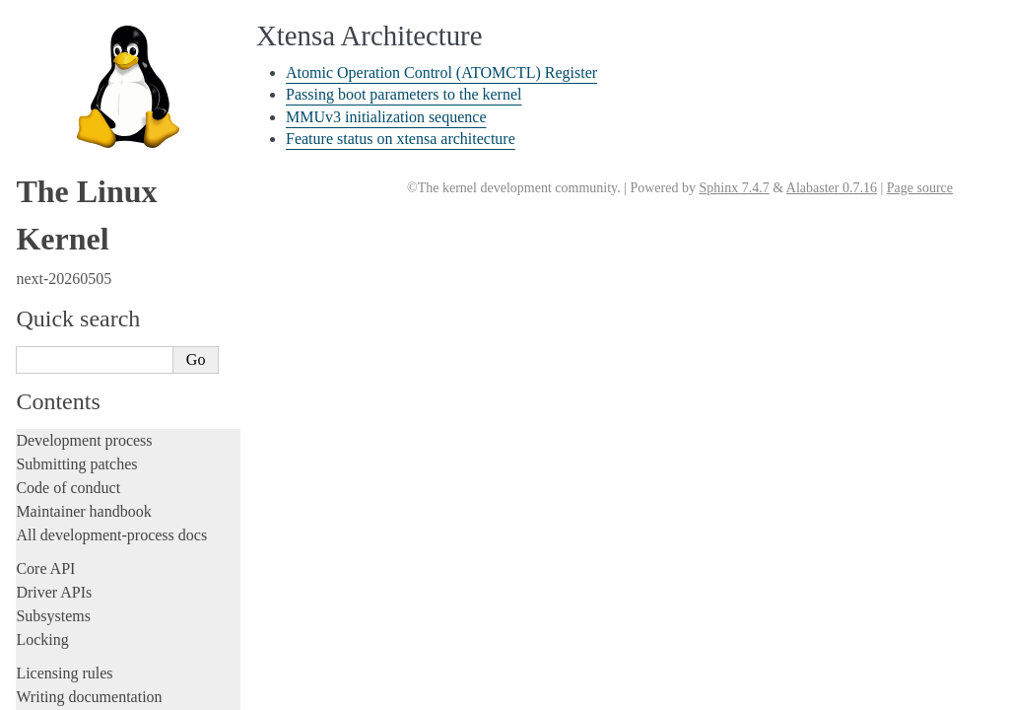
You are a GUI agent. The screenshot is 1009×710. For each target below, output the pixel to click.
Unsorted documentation (93, 658)
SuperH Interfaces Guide (99, 466)
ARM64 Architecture (89, 255)
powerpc (54, 403)
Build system (57, 29)
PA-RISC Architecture (93, 382)
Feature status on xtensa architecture (135, 627)
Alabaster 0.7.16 (831, 187)
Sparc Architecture (82, 488)
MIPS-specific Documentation (115, 318)
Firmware (46, 133)
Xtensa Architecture (90, 530)
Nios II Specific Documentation (119, 340)
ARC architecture (79, 213)
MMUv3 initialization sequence (123, 608)
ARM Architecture (82, 234)
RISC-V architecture (88, 424)
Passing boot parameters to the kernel (138, 589)
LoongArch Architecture (99, 276)
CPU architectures (78, 190)
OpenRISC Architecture (97, 361)
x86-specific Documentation (109, 509)
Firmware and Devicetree (96, 157)
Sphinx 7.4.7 (734, 187)
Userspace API (62, 100)
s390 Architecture (79, 446)
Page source (920, 187)
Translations (55, 691)
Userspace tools (65, 76)
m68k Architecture (82, 298)
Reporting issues (68, 52)
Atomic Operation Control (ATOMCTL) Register (441, 72)
